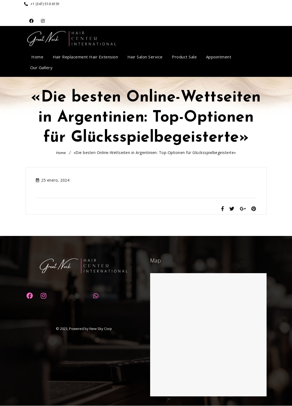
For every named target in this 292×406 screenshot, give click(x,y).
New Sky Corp (100, 328)
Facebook (31, 21)
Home (61, 152)
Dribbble (43, 21)
